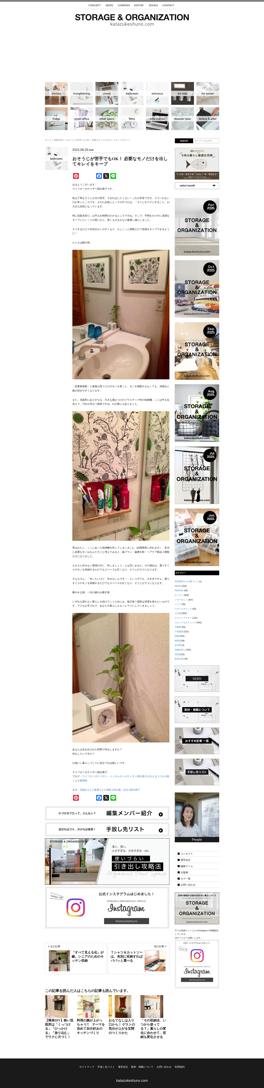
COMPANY (124, 5)
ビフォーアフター (207, 118)
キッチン (56, 93)
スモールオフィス (81, 118)
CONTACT (168, 5)
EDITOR (138, 5)
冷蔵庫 (56, 118)
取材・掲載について (142, 1066)
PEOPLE (179, 590)
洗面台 (83, 789)
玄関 (157, 93)
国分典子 (135, 789)
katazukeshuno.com (132, 1080)
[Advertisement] (132, 52)
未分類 (178, 645)
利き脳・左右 (120, 789)
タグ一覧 (186, 878)
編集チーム (187, 866)
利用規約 (180, 1066)
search (184, 140)
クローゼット (106, 93)
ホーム (48, 140)
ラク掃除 (106, 789)
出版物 (184, 872)
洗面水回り (132, 93)
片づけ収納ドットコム (132, 20)
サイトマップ (86, 1066)
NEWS (109, 5)
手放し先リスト (106, 1066)
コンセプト (187, 853)
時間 (132, 118)
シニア (207, 93)
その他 (106, 118)
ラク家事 (94, 789)
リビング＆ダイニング (81, 93)
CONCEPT (95, 5)
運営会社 (186, 859)
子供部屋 (182, 93)
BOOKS (153, 5)
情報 (157, 118)
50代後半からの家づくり (186, 581)
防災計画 (182, 118)
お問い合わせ (188, 884)
